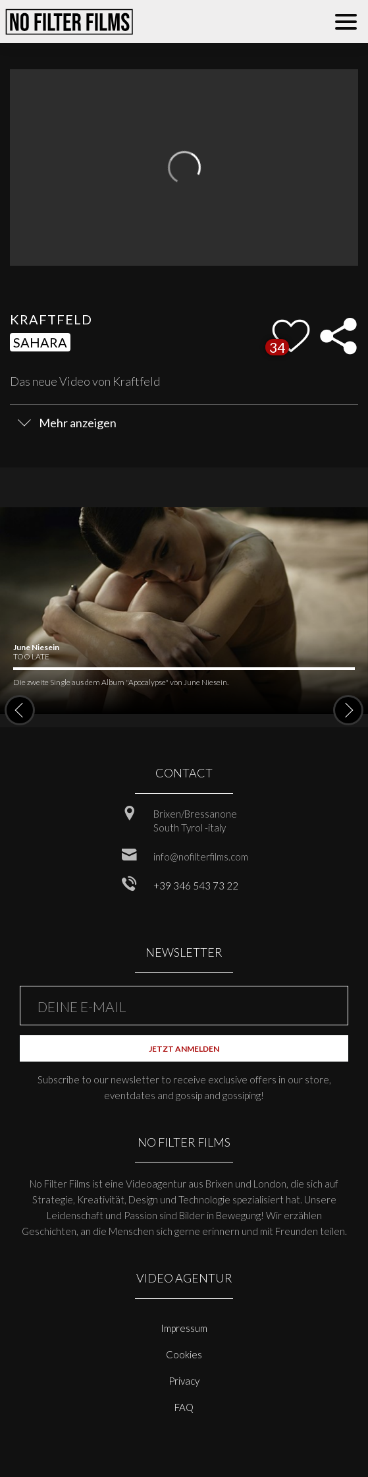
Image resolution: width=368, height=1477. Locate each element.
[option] (184, 610)
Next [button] (348, 710)
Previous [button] (20, 710)
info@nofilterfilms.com (200, 856)
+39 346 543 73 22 (195, 885)
